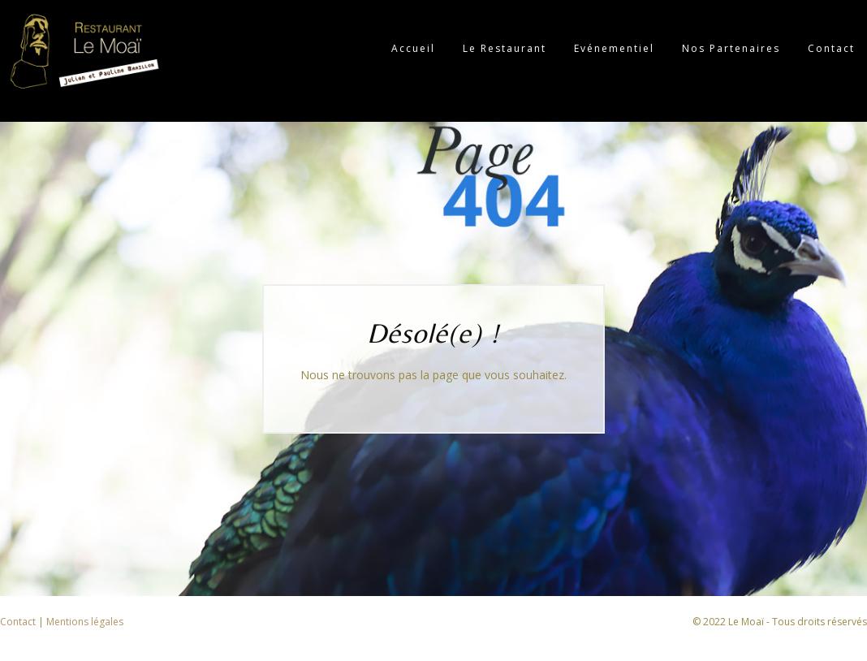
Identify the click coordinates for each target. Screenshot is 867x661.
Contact (19, 622)
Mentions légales (84, 622)
